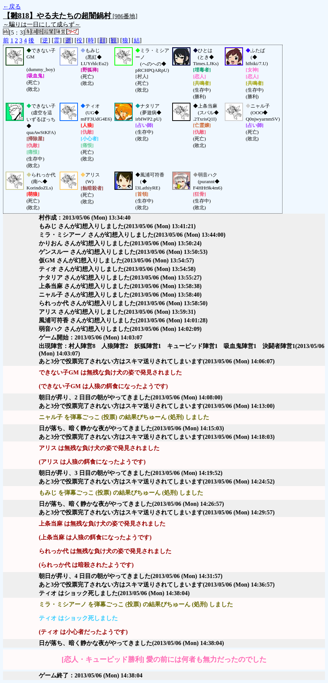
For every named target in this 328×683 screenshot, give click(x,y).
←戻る (12, 6)
